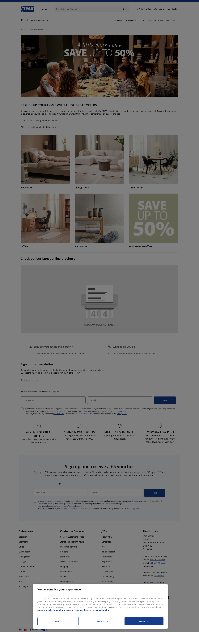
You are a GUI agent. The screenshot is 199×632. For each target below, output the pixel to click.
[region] (100, 606)
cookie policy (102, 610)
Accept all (144, 621)
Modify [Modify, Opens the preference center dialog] (58, 621)
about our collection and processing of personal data (62, 610)
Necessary (102, 621)
